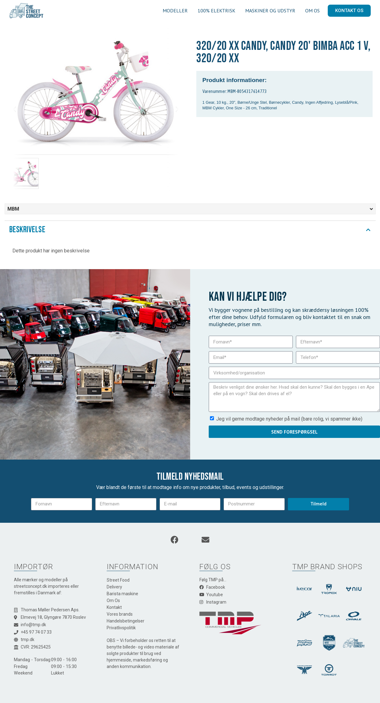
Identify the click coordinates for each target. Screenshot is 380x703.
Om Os (113, 600)
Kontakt (114, 607)
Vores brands (120, 614)
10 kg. (221, 102)
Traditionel (267, 108)
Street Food (118, 580)
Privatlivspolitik (121, 627)
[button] (19, 109)
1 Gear (208, 102)
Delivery (114, 586)
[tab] (190, 230)
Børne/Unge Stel (252, 102)
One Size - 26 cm (241, 108)
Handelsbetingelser (125, 620)
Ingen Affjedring (319, 102)
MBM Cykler (213, 108)
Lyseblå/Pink (346, 102)
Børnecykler (279, 102)
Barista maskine (122, 593)
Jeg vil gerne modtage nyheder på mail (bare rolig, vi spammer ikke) (289, 419)
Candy (297, 102)
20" (232, 102)
